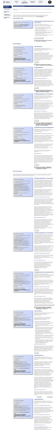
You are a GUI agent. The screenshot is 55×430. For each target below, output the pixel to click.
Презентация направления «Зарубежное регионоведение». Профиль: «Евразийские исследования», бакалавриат (44, 168)
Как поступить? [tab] (7, 9)
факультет (16, 1)
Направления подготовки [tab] (6, 7)
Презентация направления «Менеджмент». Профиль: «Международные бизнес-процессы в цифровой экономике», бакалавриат (45, 91)
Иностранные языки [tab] (6, 12)
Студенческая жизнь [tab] (6, 17)
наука (17, 2)
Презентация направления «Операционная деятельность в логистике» (44, 41)
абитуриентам (32, 1)
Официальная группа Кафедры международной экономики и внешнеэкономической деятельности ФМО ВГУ (22, 59)
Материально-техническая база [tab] (7, 14)
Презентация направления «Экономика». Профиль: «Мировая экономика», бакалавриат (44, 65)
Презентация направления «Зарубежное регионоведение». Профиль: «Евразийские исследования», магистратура (44, 308)
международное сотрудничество (24, 2)
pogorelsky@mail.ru (40, 16)
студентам (41, 1)
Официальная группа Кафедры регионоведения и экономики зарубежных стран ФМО (22, 141)
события (24, 1)
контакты (40, 2)
